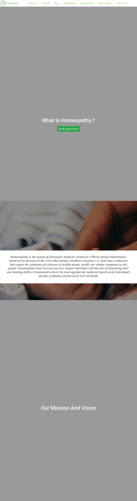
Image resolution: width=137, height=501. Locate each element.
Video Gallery (105, 3)
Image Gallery (87, 3)
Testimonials (70, 3)
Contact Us (122, 3)
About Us (32, 3)
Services (46, 3)
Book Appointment (68, 128)
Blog (56, 3)
